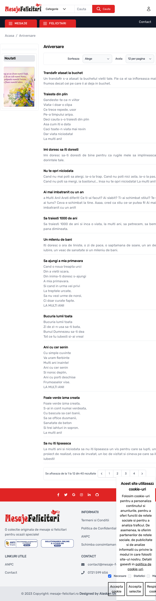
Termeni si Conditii (95, 520)
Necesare (120, 576)
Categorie (56, 8)
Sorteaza (73, 58)
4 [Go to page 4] (134, 473)
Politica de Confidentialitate (102, 528)
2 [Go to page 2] (117, 473)
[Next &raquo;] (142, 474)
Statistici (139, 576)
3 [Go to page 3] (126, 473)
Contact (145, 22)
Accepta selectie (135, 589)
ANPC (85, 536)
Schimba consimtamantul (100, 544)
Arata (118, 58)
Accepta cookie (116, 589)
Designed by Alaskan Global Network (107, 594)
